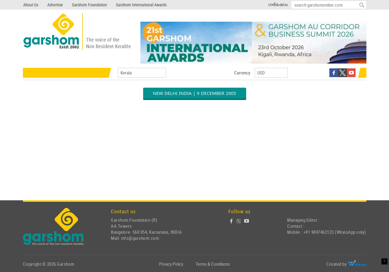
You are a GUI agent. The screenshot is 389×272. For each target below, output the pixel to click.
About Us (30, 5)
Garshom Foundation (89, 5)
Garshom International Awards (141, 5)
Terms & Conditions (213, 264)
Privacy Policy (171, 264)
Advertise (55, 5)
